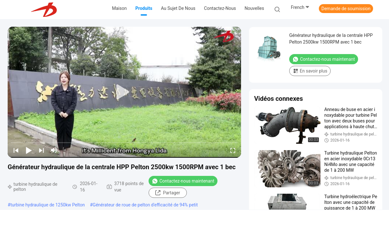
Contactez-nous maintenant (183, 181)
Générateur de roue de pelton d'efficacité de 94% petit (145, 204)
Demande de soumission (346, 8)
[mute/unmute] (54, 150)
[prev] (16, 150)
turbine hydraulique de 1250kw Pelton (48, 204)
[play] (124, 92)
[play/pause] (28, 150)
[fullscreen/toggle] (232, 150)
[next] (41, 150)
